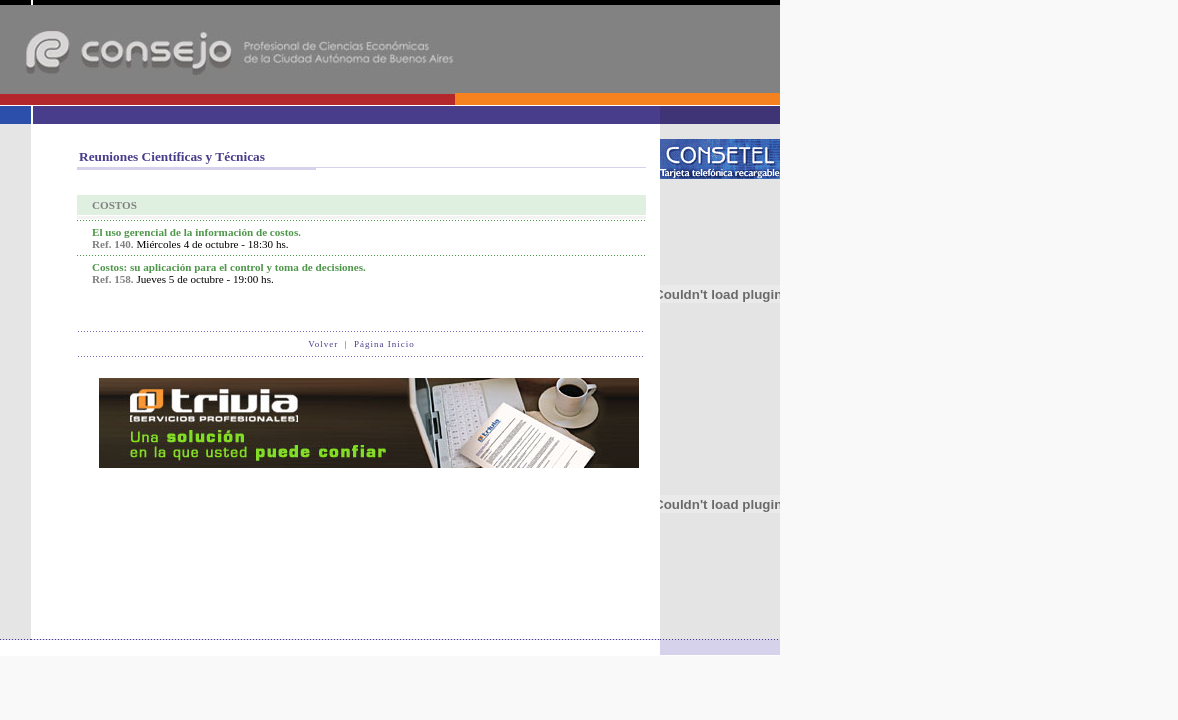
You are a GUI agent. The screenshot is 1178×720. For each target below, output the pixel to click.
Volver (323, 344)
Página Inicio (384, 344)
